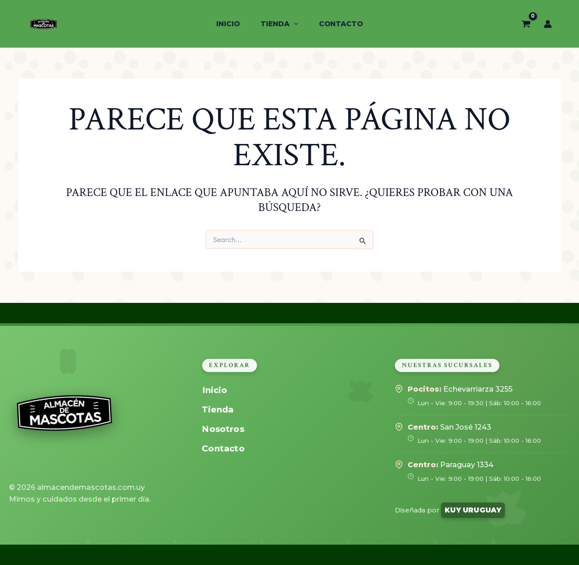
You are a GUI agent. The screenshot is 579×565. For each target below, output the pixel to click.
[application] (294, 24)
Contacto (223, 448)
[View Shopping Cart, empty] (526, 23)
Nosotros (223, 429)
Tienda (217, 409)
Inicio (214, 390)
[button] (279, 24)
